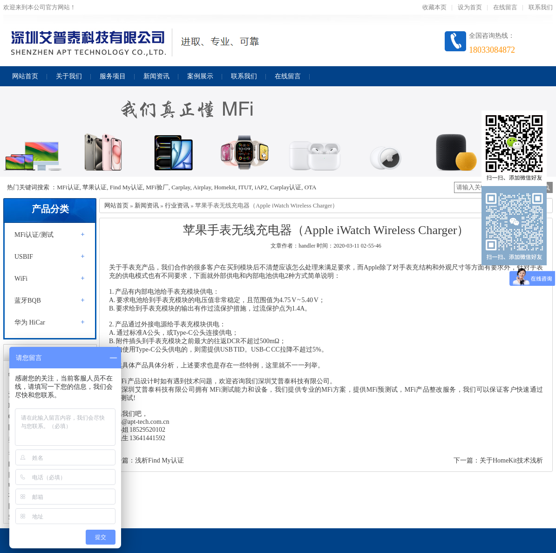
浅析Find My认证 (159, 460)
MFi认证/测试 (34, 234)
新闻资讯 (147, 205)
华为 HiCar (29, 322)
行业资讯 (177, 205)
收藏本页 (434, 7)
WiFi (20, 278)
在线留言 (505, 7)
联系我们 (541, 7)
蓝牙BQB (27, 300)
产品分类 (50, 209)
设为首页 (470, 7)
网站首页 (116, 205)
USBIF (23, 256)
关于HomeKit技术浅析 (511, 460)
